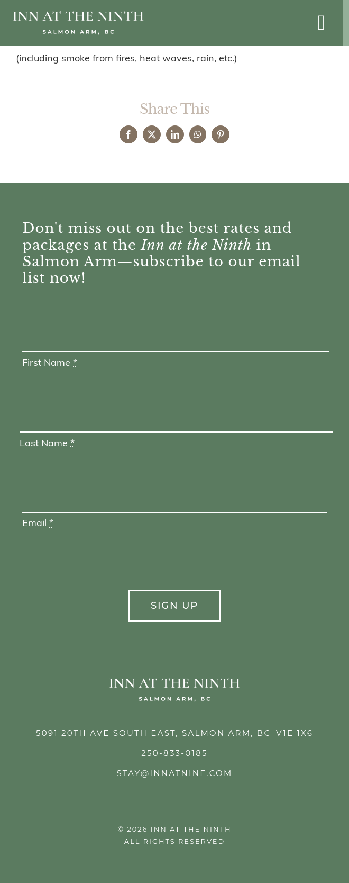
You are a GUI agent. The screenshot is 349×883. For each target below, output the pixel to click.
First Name (49, 363)
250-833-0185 (174, 753)
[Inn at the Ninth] (78, 15)
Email (37, 524)
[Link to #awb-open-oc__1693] (321, 22)
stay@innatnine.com (174, 773)
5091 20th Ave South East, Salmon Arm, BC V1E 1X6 (174, 733)
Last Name (47, 444)
